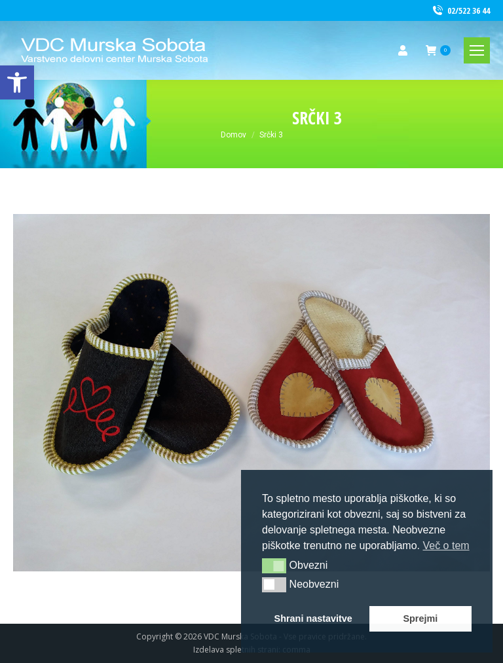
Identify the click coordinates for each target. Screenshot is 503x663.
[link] (17, 82)
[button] (274, 565)
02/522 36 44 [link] (460, 11)
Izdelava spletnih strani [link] (235, 649)
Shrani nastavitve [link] (313, 618)
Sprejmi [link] (420, 618)
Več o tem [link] (445, 545)
